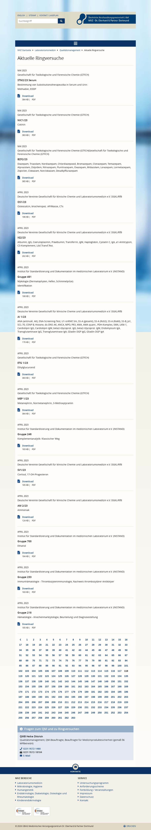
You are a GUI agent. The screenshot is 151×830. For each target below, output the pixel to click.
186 (126, 691)
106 (47, 671)
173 (40, 691)
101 (126, 665)
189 (34, 697)
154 (27, 686)
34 (20, 650)
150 (113, 681)
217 (106, 702)
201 (113, 697)
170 (20, 691)
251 (106, 712)
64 (106, 655)
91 (60, 665)
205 (27, 702)
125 (60, 676)
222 (27, 707)
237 (126, 707)
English (21, 15)
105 (40, 671)
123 (47, 676)
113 (93, 671)
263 (73, 717)
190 (40, 697)
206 (34, 702)
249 (93, 712)
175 (53, 691)
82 (113, 660)
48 (113, 650)
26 (80, 644)
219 (119, 702)
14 (113, 639)
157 (47, 686)
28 (93, 644)
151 (119, 681)
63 (99, 655)
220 (126, 702)
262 (67, 717)
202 (119, 697)
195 (73, 697)
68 (20, 660)
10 (86, 639)
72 (47, 660)
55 (47, 655)
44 (86, 650)
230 (80, 707)
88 (40, 665)
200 (106, 697)
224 (40, 707)
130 (93, 676)
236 (119, 707)
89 (47, 665)
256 (27, 717)
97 (99, 665)
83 (119, 660)
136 (20, 681)
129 (86, 676)
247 (80, 712)
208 (47, 702)
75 (66, 660)
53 (33, 655)
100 (119, 665)
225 (47, 707)
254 (126, 712)
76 (73, 660)
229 (73, 707)
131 (100, 676)
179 (80, 691)
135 (126, 676)
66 (119, 655)
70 (33, 660)
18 (27, 644)
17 (20, 644)
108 (60, 671)
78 (86, 660)
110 (73, 671)
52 (27, 655)
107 (53, 671)
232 (93, 707)
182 (100, 691)
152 (126, 681)
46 (99, 650)
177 (67, 691)
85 (20, 665)
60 (80, 655)
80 (99, 660)
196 (80, 697)
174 (47, 691)
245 (67, 712)
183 (106, 691)
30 (106, 644)
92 (66, 665)
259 (47, 717)
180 (86, 691)
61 (86, 655)
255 (20, 717)
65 (113, 655)
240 (34, 712)
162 (80, 686)
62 (93, 655)
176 (60, 691)
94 (80, 665)
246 (73, 712)
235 (113, 707)
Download (28, 95)
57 (60, 655)
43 (80, 650)
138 (34, 681)
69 (27, 660)
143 (67, 681)
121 (34, 676)
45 (93, 650)
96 (93, 665)
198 (93, 697)
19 (33, 644)
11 (93, 639)
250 (100, 712)
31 (113, 644)
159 (60, 686)
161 (73, 686)
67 (126, 655)
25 (73, 644)
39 (53, 650)
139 (40, 681)
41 (66, 650)
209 (53, 702)
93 (73, 665)
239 (27, 712)
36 (33, 650)
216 (100, 702)
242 (47, 712)
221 (20, 707)
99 (113, 665)
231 (86, 707)
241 (40, 712)
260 (53, 717)
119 (20, 676)
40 (60, 650)
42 (73, 650)
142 (60, 681)
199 (100, 697)
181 (93, 691)
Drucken (130, 826)
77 (80, 660)
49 (119, 650)
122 (40, 676)
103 (27, 671)
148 (100, 681)
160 (67, 686)
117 (119, 671)
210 (60, 702)
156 (40, 686)
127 (73, 676)
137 (27, 681)
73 (53, 660)
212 (73, 702)
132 (106, 676)
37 (40, 650)
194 (67, 697)
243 (53, 712)
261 (60, 717)
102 (20, 671)
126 (67, 676)
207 (40, 702)
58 (66, 655)
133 (113, 676)
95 (86, 665)
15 (119, 639)
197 (86, 697)
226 (53, 707)
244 (60, 712)
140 (47, 681)
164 (93, 686)
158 (53, 686)
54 (40, 655)
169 (126, 686)
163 (86, 686)
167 (113, 686)
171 (27, 691)
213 (80, 702)
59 (73, 655)
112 (86, 671)
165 (100, 686)
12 (99, 639)
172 (34, 691)
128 (80, 676)
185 (119, 691)
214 (86, 702)
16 (126, 639)
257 (34, 717)
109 (67, 671)
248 (86, 712)
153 (20, 686)
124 (53, 676)
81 (106, 660)
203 (126, 697)
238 (20, 712)
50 (126, 650)
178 (73, 691)
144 (73, 681)
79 (93, 660)
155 (34, 686)
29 (99, 644)
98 (106, 665)
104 (34, 671)
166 (106, 686)
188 (27, 697)
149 (106, 681)
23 (60, 644)
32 (119, 644)
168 (119, 686)
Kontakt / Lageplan (48, 15)
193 (60, 697)
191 (47, 697)
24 (66, 644)
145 (80, 681)
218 (113, 702)
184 (113, 691)
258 (40, 717)
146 (86, 681)
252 (113, 712)
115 (106, 671)
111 (80, 671)
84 (126, 660)
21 (47, 644)
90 (53, 665)
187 (20, 697)
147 (93, 681)
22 (53, 644)
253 (119, 712)
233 (100, 707)
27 (86, 644)
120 (27, 676)
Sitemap (32, 15)
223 (34, 707)
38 (47, 650)
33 (126, 644)
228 (67, 707)
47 (106, 650)
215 (93, 702)
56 (53, 655)
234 (106, 707)
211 (67, 702)
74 (60, 660)
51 (20, 655)
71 (40, 660)
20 (40, 644)
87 (33, 665)
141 (53, 681)
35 (27, 650)
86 (27, 665)
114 (100, 671)
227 (60, 707)
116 (113, 671)
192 (53, 697)
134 (119, 676)
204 (20, 702)
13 (106, 639)
